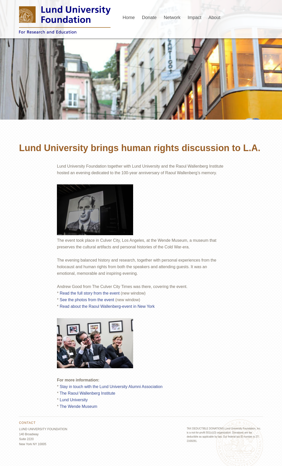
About (215, 17)
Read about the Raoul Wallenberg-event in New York (107, 306)
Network (172, 17)
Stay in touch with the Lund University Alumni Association (111, 386)
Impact (194, 17)
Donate (149, 17)
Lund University (74, 400)
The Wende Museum (78, 406)
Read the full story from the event (90, 293)
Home (128, 17)
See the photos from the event (87, 300)
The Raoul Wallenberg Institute (87, 393)
